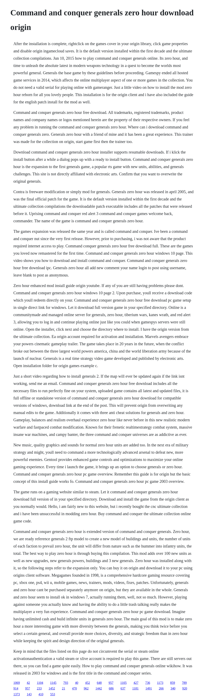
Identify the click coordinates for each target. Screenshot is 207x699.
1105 (123, 682)
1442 (98, 688)
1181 (135, 688)
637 (122, 688)
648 (99, 682)
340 (173, 688)
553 (52, 694)
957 (111, 682)
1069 (16, 682)
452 (87, 682)
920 (184, 688)
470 (74, 688)
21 (63, 688)
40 (76, 682)
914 (15, 688)
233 (39, 688)
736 (147, 682)
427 (135, 682)
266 (161, 688)
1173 (160, 682)
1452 (52, 688)
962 (86, 688)
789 (184, 682)
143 (29, 694)
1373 (16, 694)
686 (111, 688)
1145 (53, 682)
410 (40, 694)
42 (28, 682)
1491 (149, 688)
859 (172, 682)
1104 (40, 682)
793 (65, 682)
